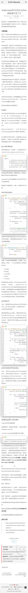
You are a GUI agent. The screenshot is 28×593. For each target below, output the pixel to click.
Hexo (14, 591)
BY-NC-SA (10, 559)
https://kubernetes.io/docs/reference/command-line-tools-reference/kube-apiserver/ (15, 525)
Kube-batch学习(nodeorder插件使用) (7, 573)
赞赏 (14, 541)
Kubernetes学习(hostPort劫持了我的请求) (20, 574)
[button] (2, 2)
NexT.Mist (18, 591)
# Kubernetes (5, 567)
